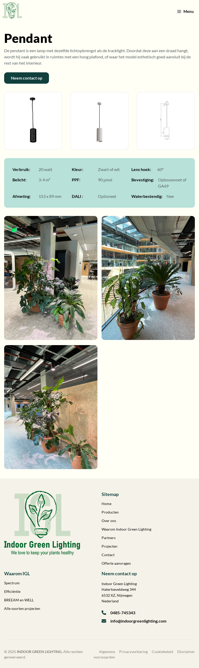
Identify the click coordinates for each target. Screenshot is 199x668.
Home (106, 503)
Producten (110, 512)
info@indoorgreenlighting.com (138, 620)
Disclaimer (186, 651)
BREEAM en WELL (19, 600)
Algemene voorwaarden (104, 654)
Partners (109, 537)
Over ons (109, 520)
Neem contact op (26, 77)
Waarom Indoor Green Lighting (126, 529)
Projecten (109, 546)
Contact (108, 555)
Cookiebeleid (162, 651)
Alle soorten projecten (22, 608)
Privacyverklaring (133, 651)
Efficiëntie (12, 591)
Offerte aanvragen (116, 563)
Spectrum (12, 583)
